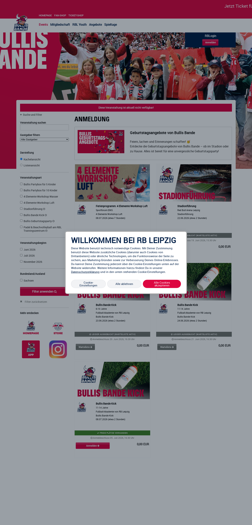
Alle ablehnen (124, 284)
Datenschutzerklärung (85, 271)
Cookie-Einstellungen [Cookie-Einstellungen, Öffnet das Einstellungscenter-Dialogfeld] (88, 283)
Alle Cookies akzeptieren (162, 283)
